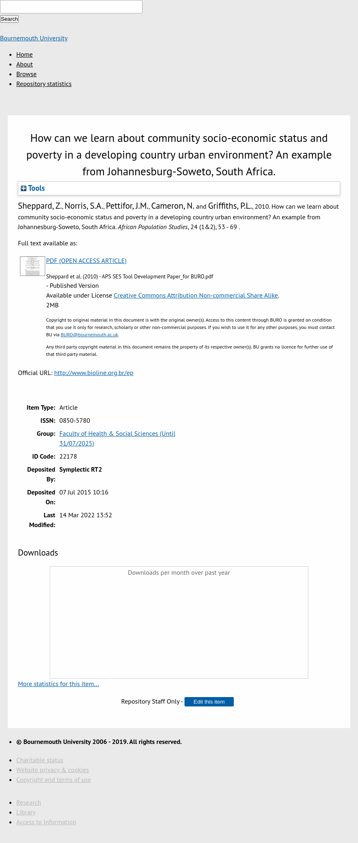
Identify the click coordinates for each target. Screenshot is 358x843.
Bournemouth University (34, 38)
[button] (208, 701)
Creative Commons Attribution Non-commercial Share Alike (196, 295)
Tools (33, 188)
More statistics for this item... (58, 684)
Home (24, 54)
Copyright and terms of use (53, 779)
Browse (26, 74)
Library (25, 812)
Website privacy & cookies (52, 770)
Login (11, 28)
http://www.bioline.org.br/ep (93, 373)
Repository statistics (44, 83)
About (24, 64)
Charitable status (40, 760)
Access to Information (46, 822)
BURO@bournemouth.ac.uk (89, 334)
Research (28, 802)
